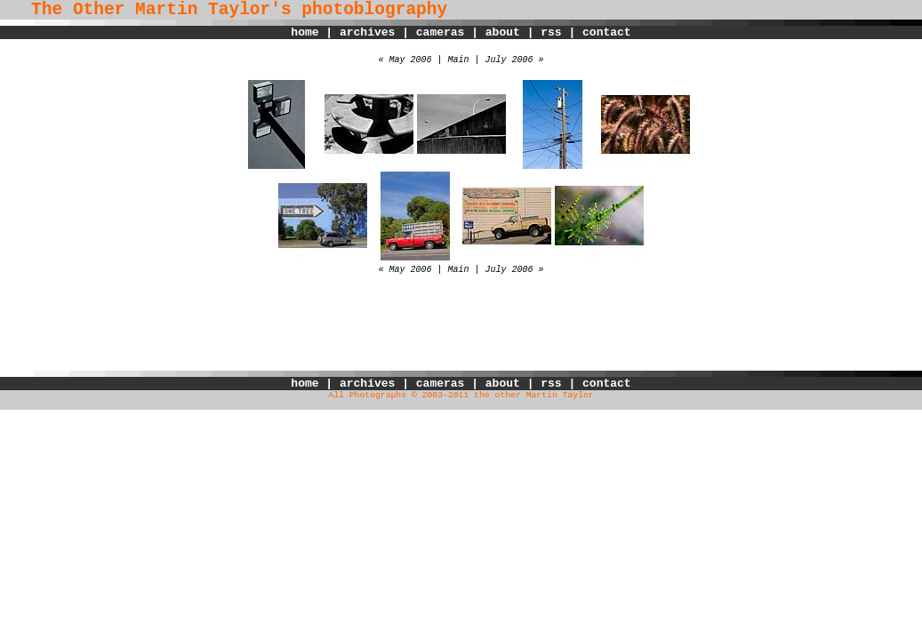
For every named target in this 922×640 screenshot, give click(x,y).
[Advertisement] (461, 331)
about (502, 32)
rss (551, 32)
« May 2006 (404, 60)
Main (458, 60)
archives (367, 32)
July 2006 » (514, 60)
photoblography (374, 10)
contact (606, 32)
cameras (440, 32)
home (304, 32)
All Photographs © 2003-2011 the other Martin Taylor (460, 395)
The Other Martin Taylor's (146, 10)
